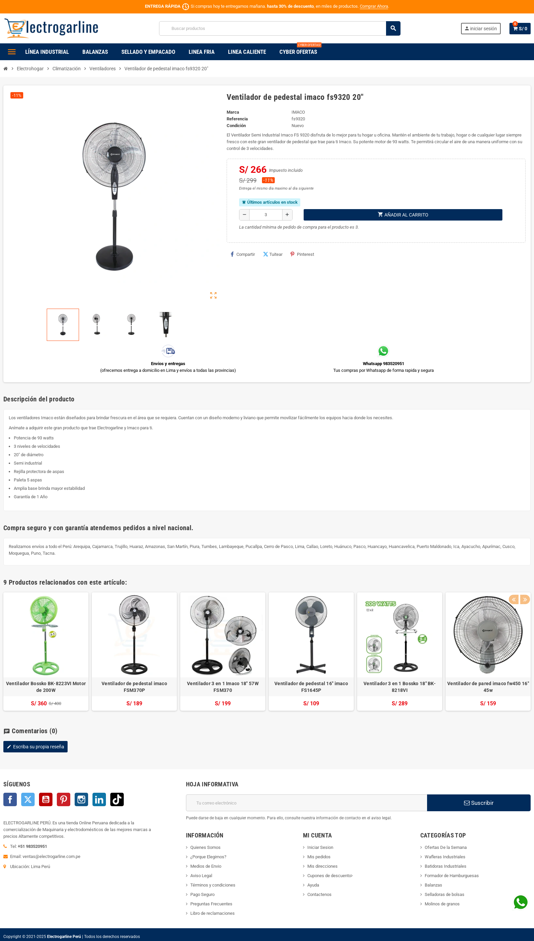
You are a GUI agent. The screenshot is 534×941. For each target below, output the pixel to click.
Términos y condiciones (212, 885)
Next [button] (524, 581)
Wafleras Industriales (445, 856)
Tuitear (272, 254)
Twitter (28, 799)
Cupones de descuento (329, 875)
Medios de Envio (205, 866)
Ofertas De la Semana (446, 847)
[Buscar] (279, 28)
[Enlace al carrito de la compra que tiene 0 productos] (520, 28)
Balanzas (433, 885)
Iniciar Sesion (320, 847)
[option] (46, 651)
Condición (236, 125)
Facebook (10, 799)
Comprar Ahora (374, 6)
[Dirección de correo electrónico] (306, 802)
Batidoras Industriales (445, 866)
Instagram (81, 799)
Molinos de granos (442, 903)
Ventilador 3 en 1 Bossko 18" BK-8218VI (400, 687)
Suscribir (479, 802)
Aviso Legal (201, 875)
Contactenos (319, 894)
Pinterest (302, 254)
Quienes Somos (205, 847)
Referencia (237, 118)
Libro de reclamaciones (212, 913)
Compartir (243, 254)
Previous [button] (513, 581)
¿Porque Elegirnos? (208, 856)
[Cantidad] (265, 214)
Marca (233, 112)
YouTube (45, 799)
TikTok (117, 799)
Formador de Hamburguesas (452, 875)
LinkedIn (99, 799)
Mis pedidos (319, 856)
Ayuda (313, 885)
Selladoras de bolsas (444, 894)
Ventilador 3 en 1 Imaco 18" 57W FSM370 (223, 687)
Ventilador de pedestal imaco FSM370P (134, 687)
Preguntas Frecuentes (211, 903)
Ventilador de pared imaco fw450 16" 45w (488, 687)
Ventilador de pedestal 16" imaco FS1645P (311, 687)
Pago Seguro (202, 894)
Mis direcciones (322, 866)
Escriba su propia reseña (35, 746)
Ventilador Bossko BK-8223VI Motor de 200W (46, 687)
